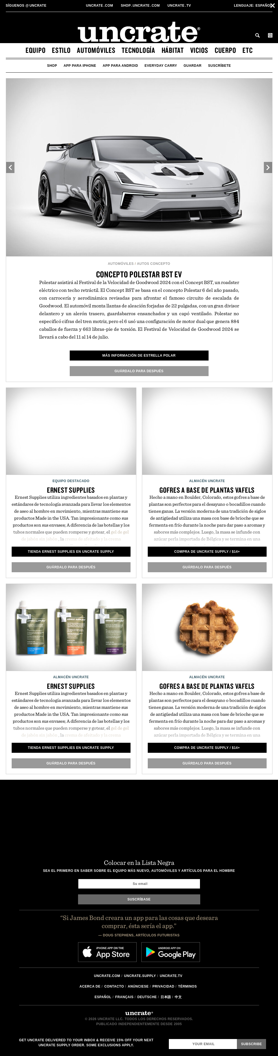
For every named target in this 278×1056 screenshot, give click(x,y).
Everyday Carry (161, 66)
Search (257, 35)
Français (124, 997)
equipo (36, 50)
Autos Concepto (153, 264)
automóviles (96, 50)
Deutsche (147, 997)
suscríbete (219, 66)
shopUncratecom (141, 6)
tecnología (138, 50)
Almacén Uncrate (207, 481)
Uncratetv (179, 6)
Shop (52, 66)
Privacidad (163, 986)
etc (247, 50)
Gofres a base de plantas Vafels (207, 490)
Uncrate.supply (140, 976)
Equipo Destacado (70, 481)
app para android (120, 66)
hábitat (173, 50)
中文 (178, 997)
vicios (199, 50)
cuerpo (225, 50)
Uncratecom (100, 6)
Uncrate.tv (171, 976)
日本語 (166, 997)
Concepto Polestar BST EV (139, 274)
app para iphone (80, 66)
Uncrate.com (107, 976)
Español (253, 6)
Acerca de (89, 986)
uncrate (26, 6)
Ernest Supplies (71, 490)
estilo (61, 50)
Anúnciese (138, 986)
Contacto (114, 986)
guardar (193, 66)
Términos (187, 986)
